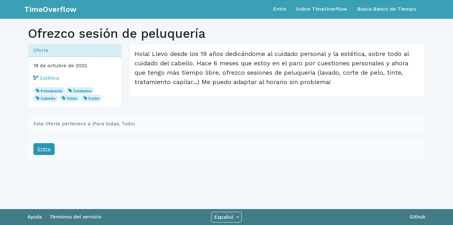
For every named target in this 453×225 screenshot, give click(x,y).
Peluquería (51, 91)
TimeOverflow (50, 9)
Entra (279, 9)
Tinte (71, 98)
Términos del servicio (75, 217)
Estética (46, 78)
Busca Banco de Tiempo (386, 9)
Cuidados (82, 91)
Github (418, 217)
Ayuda (34, 217)
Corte (93, 98)
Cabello (48, 98)
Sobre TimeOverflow (321, 9)
